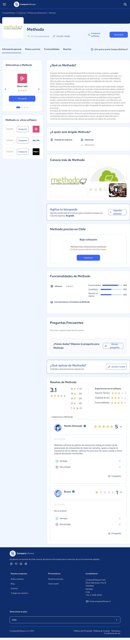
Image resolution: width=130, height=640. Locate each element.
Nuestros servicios (55, 579)
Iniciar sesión (53, 583)
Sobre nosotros (17, 579)
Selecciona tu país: (18, 611)
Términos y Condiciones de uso (112, 632)
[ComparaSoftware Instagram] (25, 563)
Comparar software (94, 34)
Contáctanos (92, 573)
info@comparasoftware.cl (98, 601)
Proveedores (54, 573)
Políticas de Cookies (101, 631)
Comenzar (88, 258)
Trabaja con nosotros (19, 593)
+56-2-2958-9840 (94, 595)
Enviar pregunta (111, 346)
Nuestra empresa (19, 573)
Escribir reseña (61, 36)
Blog (13, 583)
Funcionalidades (51, 49)
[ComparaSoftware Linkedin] (11, 563)
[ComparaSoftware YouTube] (16, 563)
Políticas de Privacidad (83, 631)
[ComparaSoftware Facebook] (21, 563)
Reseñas (67, 49)
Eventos (14, 588)
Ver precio (118, 34)
